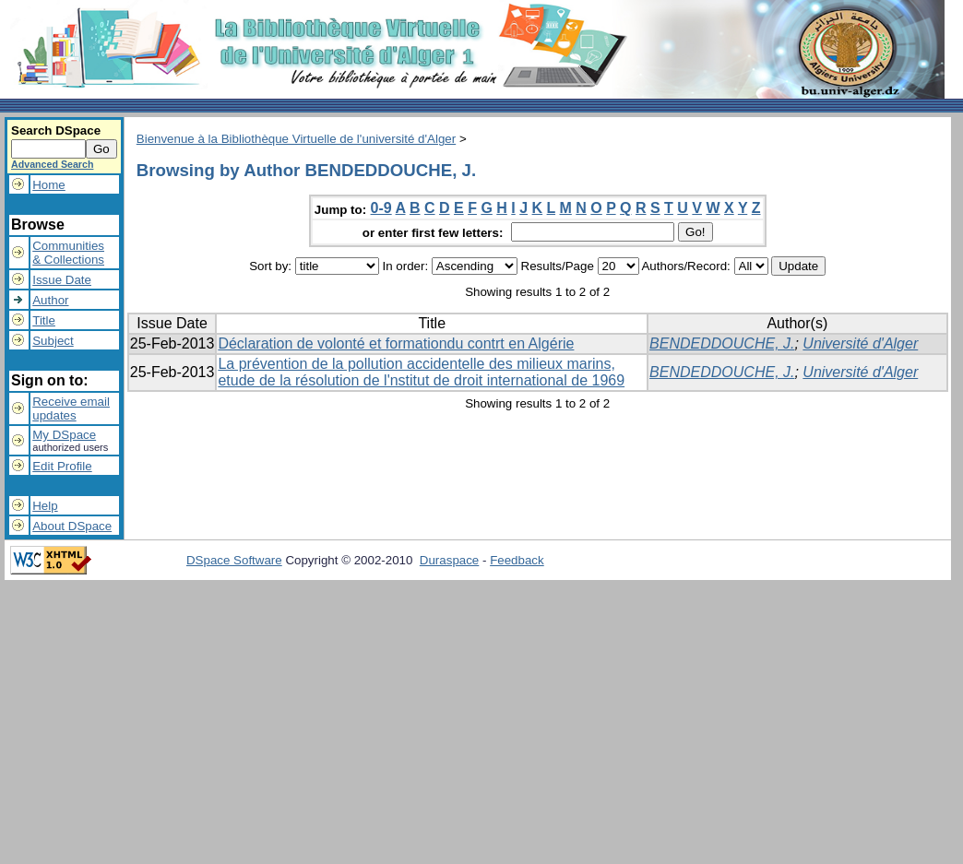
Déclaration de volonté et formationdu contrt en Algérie (396, 343)
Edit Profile (61, 466)
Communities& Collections (68, 252)
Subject (52, 341)
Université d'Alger (860, 343)
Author (50, 300)
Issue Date (61, 280)
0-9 (381, 208)
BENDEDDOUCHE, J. (721, 343)
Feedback (517, 560)
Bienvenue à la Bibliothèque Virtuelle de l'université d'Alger (296, 139)
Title (43, 320)
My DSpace (64, 435)
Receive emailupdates (71, 408)
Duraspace (449, 560)
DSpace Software (234, 560)
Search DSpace (56, 130)
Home (48, 185)
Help (44, 506)
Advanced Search (52, 164)
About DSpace (72, 526)
